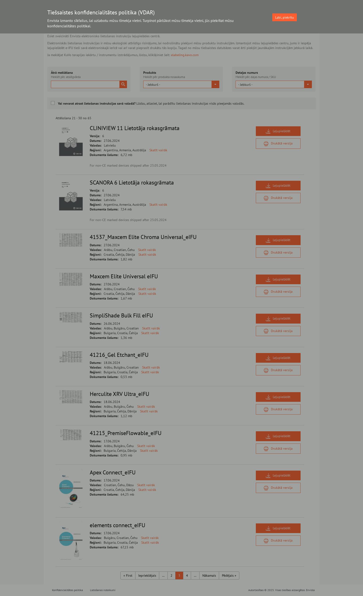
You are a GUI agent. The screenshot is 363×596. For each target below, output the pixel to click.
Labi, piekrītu (284, 17)
